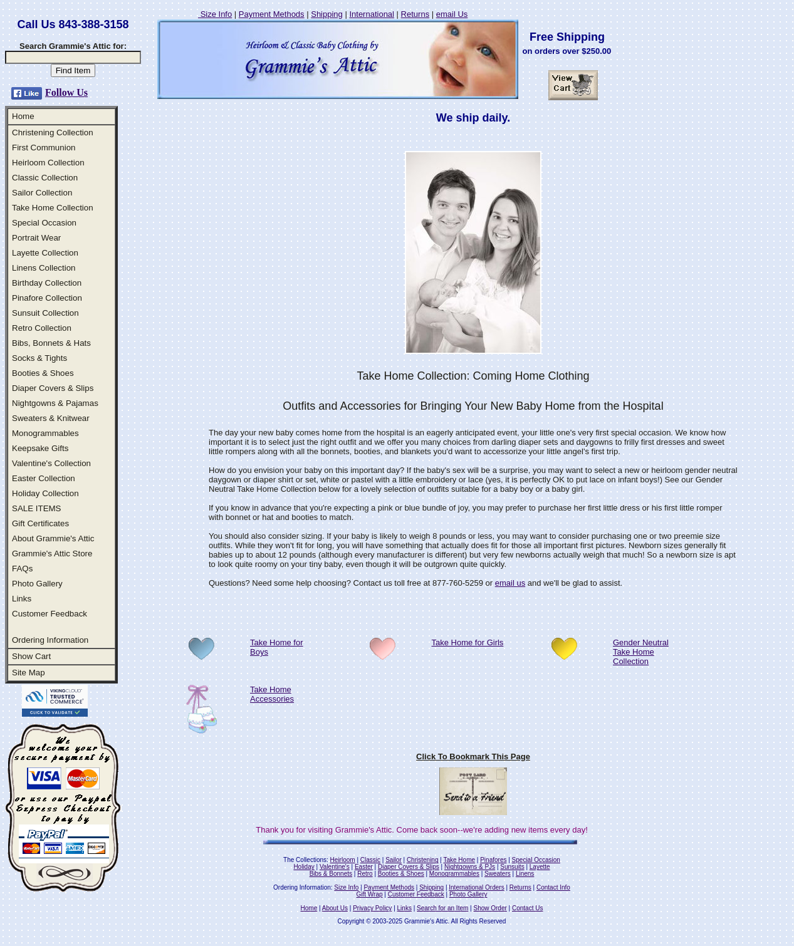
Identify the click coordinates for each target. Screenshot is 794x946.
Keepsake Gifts (40, 448)
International (371, 14)
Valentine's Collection (51, 463)
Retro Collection (41, 328)
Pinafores (493, 859)
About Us (335, 908)
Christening (423, 859)
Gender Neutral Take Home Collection (641, 652)
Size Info (215, 14)
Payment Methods (272, 14)
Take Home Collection (52, 207)
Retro (364, 873)
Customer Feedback (49, 613)
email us (510, 583)
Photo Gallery (37, 583)
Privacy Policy (372, 908)
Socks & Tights (39, 358)
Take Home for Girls (468, 642)
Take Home (459, 859)
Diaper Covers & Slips (52, 388)
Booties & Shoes (43, 373)
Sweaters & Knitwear (51, 418)
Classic (370, 859)
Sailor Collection (42, 192)
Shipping (327, 14)
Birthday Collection (46, 283)
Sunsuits (512, 866)
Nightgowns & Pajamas (55, 403)
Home (23, 116)
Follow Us (66, 92)
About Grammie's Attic (53, 538)
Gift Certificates (40, 523)
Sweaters (497, 873)
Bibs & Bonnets (331, 873)
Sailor (393, 859)
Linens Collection (44, 268)
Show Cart (31, 656)
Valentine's (335, 866)
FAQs (22, 568)
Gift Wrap (370, 894)
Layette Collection (45, 252)
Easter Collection (43, 478)
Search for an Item (442, 908)
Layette (540, 866)
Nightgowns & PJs (469, 866)
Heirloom (342, 859)
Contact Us (527, 908)
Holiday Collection (45, 493)
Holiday (303, 866)
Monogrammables (45, 433)
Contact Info (553, 887)
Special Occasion (44, 222)
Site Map (28, 672)
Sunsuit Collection (45, 313)
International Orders (476, 887)
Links (21, 598)
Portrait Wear (36, 237)
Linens (525, 873)
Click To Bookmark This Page (473, 756)
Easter (364, 866)
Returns (415, 14)
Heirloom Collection (48, 162)
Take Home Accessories (272, 694)
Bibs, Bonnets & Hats (51, 343)
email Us (452, 14)
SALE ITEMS (36, 508)
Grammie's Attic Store (52, 553)
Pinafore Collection (47, 298)
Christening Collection (52, 132)
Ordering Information (50, 640)
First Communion (43, 147)
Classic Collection (45, 177)
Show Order (489, 908)
